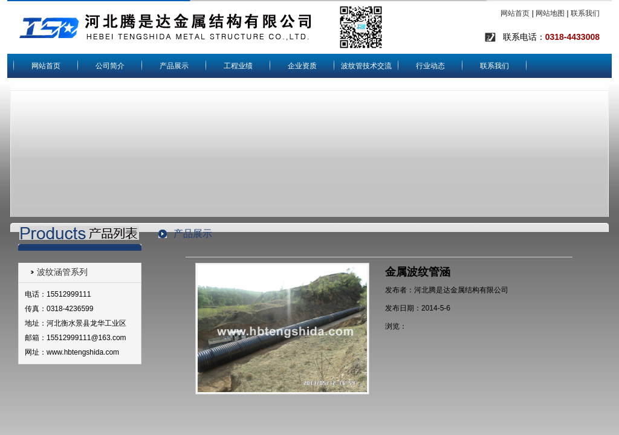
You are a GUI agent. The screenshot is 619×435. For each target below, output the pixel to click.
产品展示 (174, 66)
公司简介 (110, 66)
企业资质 (302, 66)
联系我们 (585, 13)
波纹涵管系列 (62, 272)
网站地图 (550, 13)
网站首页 (515, 13)
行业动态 (430, 66)
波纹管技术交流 (366, 66)
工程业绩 (238, 66)
